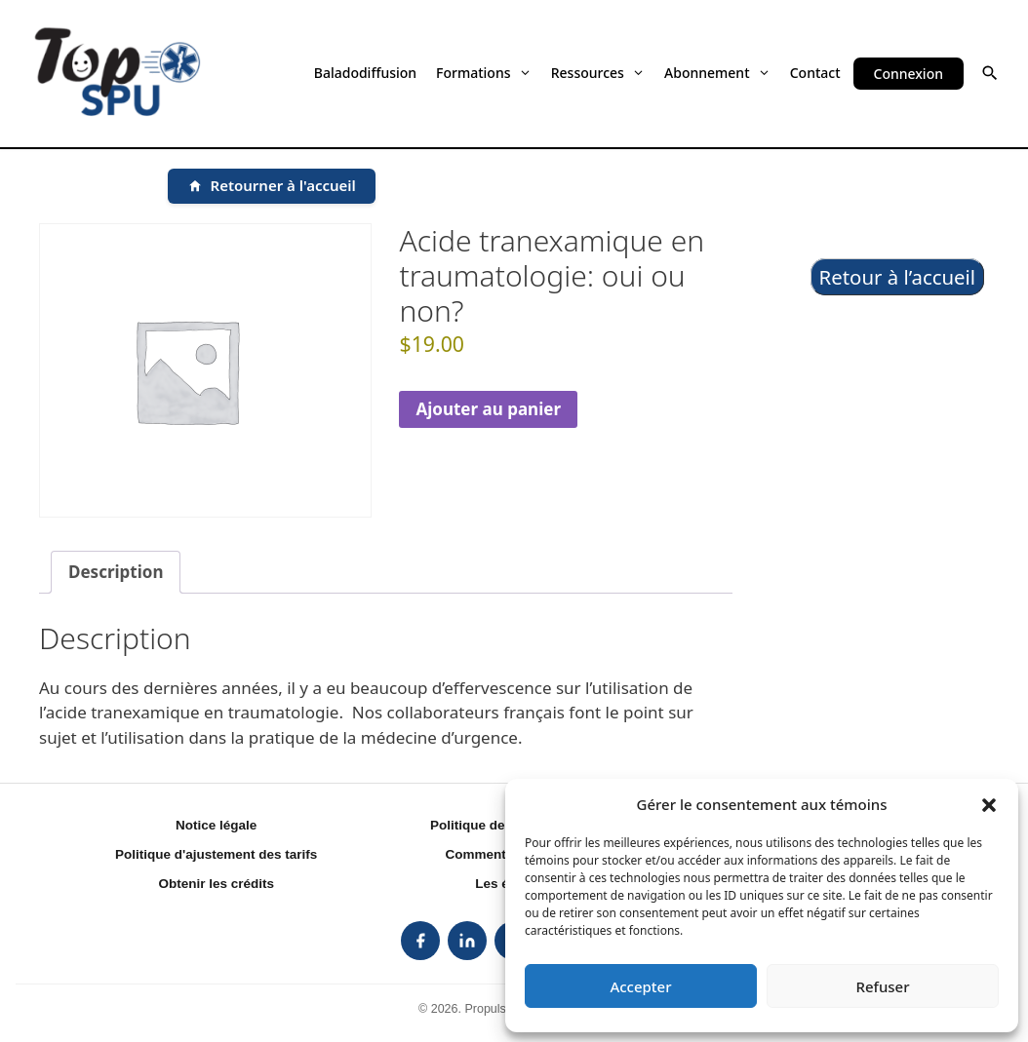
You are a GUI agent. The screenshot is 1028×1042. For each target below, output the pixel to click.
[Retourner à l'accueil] (272, 186)
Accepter (640, 986)
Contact (815, 72)
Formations (484, 72)
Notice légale (216, 825)
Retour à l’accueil (897, 276)
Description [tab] (115, 571)
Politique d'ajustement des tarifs (216, 854)
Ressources (598, 72)
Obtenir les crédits (216, 883)
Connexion (908, 73)
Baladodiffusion (365, 72)
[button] (989, 804)
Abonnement (717, 72)
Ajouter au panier (488, 409)
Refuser (882, 986)
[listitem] (420, 940)
